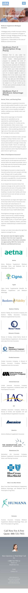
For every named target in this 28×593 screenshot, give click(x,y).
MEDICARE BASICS (14, 577)
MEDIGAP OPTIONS (14, 581)
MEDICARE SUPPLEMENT (14, 579)
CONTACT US (14, 571)
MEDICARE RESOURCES (14, 582)
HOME (14, 569)
